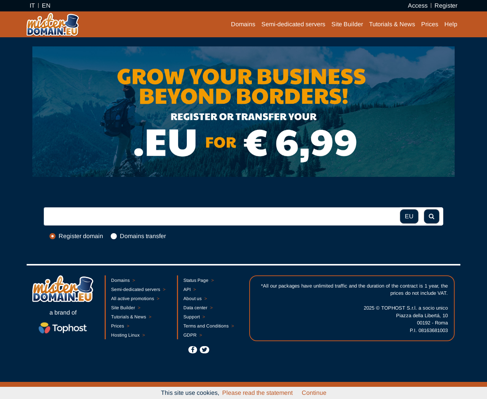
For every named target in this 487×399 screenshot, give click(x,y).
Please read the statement (257, 392)
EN (46, 5)
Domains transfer (143, 236)
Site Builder (347, 24)
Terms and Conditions (208, 326)
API (189, 289)
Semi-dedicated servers (293, 24)
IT (32, 5)
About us (195, 298)
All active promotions (135, 298)
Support (194, 317)
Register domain (81, 236)
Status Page (198, 280)
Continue (314, 392)
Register (445, 5)
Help (450, 24)
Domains (243, 24)
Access (418, 5)
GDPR (192, 335)
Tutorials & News (392, 24)
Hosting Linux (128, 335)
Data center (197, 307)
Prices (429, 24)
